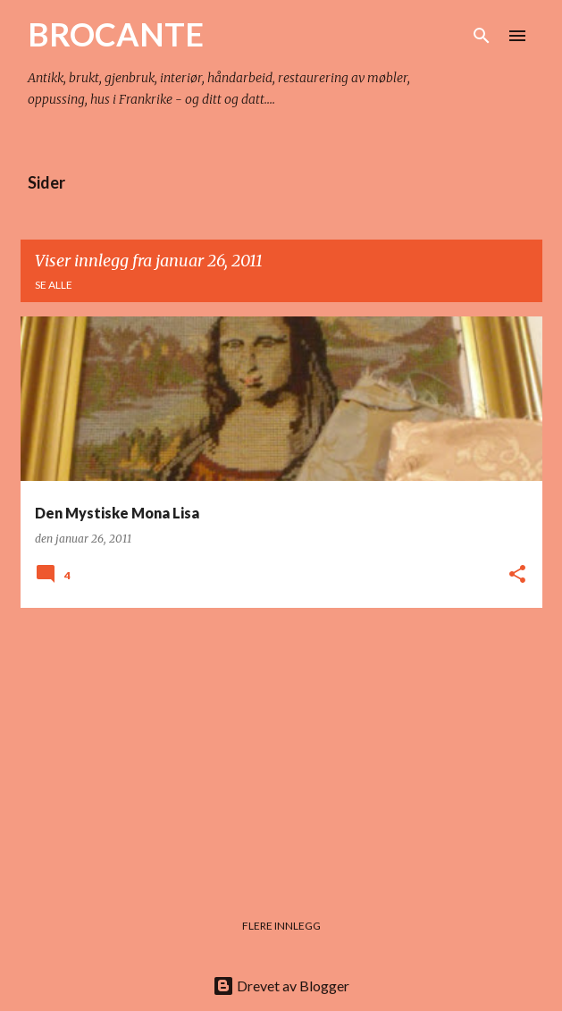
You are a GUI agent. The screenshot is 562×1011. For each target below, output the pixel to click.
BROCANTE (116, 34)
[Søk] (481, 35)
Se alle (53, 284)
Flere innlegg (281, 925)
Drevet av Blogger (281, 985)
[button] (517, 575)
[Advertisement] (281, 747)
